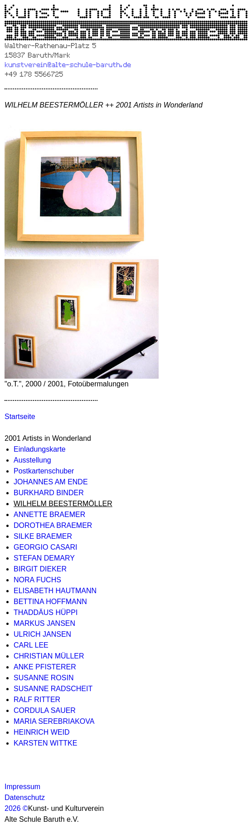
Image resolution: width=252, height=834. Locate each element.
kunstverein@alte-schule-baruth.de (68, 64)
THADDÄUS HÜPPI (46, 612)
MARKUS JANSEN (44, 623)
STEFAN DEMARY (44, 558)
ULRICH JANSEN (42, 634)
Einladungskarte (40, 449)
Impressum (22, 786)
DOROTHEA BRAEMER (53, 525)
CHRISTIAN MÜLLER (49, 656)
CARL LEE (31, 645)
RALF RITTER (37, 699)
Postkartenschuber (44, 471)
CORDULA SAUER (45, 710)
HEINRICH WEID (42, 732)
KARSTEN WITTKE (45, 743)
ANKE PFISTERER (45, 667)
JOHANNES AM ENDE (51, 482)
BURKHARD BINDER (49, 493)
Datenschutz (25, 797)
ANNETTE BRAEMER (49, 514)
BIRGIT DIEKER (40, 569)
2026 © (16, 808)
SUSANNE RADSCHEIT (53, 689)
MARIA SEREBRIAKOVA (54, 721)
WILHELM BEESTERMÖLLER (63, 503)
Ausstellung (32, 460)
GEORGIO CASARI (45, 547)
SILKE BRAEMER (43, 536)
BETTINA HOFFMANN (50, 601)
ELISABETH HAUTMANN (55, 591)
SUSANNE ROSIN (43, 678)
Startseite (20, 416)
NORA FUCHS (37, 580)
